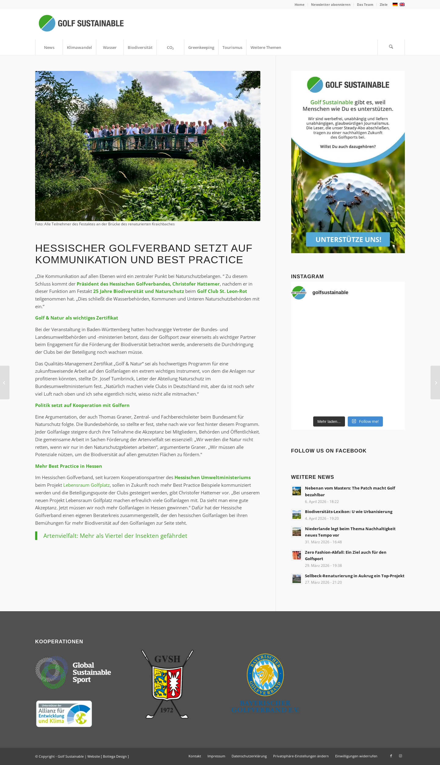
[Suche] (391, 47)
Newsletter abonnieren (330, 4)
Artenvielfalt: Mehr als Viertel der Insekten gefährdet (115, 535)
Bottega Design (115, 756)
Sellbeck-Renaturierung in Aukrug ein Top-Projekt (355, 575)
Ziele (384, 4)
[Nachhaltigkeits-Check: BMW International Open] (435, 382)
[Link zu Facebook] (391, 755)
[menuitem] (300, 4)
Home (300, 4)
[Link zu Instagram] (400, 755)
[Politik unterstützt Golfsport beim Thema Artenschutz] (4, 382)
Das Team (365, 4)
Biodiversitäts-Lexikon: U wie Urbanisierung (348, 511)
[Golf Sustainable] (81, 24)
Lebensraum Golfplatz (86, 485)
